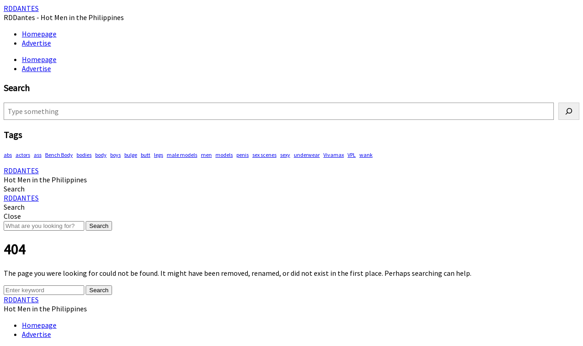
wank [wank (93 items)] (366, 154)
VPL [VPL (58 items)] (352, 154)
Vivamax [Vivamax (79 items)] (333, 154)
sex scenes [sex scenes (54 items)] (264, 154)
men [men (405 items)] (206, 154)
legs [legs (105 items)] (158, 154)
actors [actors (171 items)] (22, 154)
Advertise (36, 42)
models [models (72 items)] (224, 154)
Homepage (39, 33)
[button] (14, 188)
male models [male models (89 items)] (182, 154)
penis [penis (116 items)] (242, 154)
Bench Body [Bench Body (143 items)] (59, 154)
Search (98, 225)
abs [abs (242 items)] (8, 154)
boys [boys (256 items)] (115, 154)
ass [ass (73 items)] (37, 154)
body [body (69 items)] (101, 154)
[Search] (568, 111)
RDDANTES (21, 8)
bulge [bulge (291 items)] (130, 154)
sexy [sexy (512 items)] (285, 154)
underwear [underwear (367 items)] (307, 154)
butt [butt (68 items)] (145, 154)
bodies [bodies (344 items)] (84, 154)
